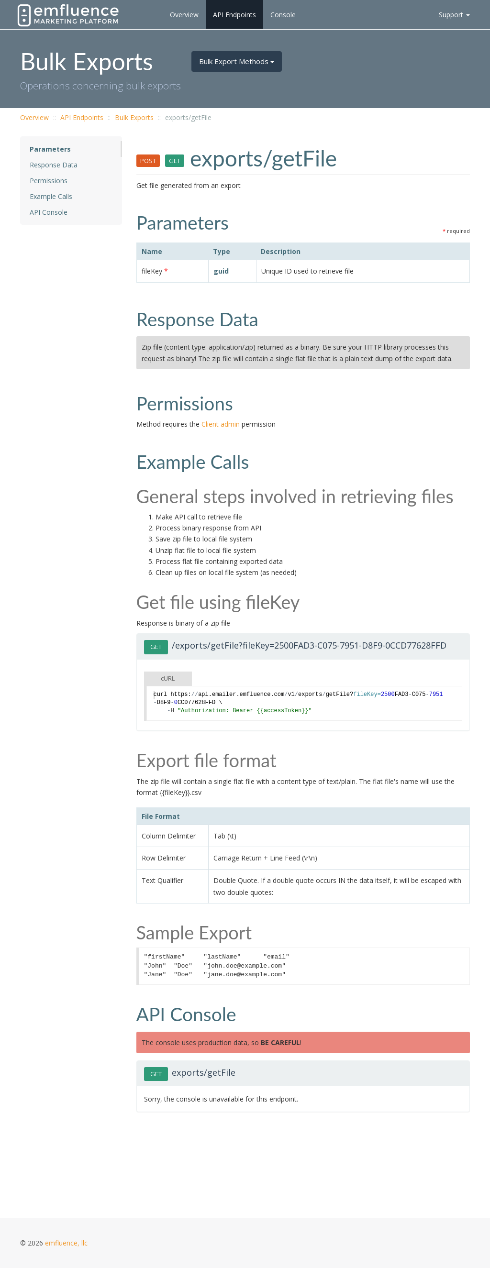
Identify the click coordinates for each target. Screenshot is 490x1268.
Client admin (220, 424)
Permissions (48, 180)
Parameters (50, 149)
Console (283, 14)
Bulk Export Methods (236, 61)
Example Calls (51, 196)
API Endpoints (234, 14)
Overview (184, 14)
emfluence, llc (66, 1242)
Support (454, 14)
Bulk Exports (134, 117)
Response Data (54, 164)
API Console (48, 212)
